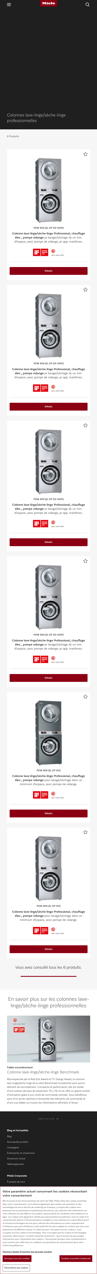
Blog (9, 1041)
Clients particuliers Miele (19, 1143)
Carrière (11, 1109)
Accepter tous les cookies (17, 1259)
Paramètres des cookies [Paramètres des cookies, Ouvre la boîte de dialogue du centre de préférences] (16, 1268)
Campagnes (13, 1052)
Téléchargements (15, 1069)
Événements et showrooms (21, 1058)
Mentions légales (11, 1252)
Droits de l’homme (16, 1120)
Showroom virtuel (16, 1064)
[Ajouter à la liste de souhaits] (85, 59)
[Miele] (48, 3)
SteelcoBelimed (14, 1154)
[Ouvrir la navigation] (9, 4)
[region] (48, 1230)
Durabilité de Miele (16, 1092)
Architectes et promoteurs (20, 1160)
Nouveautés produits (17, 1047)
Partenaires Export (16, 1165)
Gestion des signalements (20, 1114)
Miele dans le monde (17, 1098)
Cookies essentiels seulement (75, 1259)
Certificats (12, 1126)
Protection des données (32, 1252)
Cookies (48, 1252)
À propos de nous (16, 1087)
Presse (10, 1103)
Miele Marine (13, 1149)
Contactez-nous (15, 1183)
